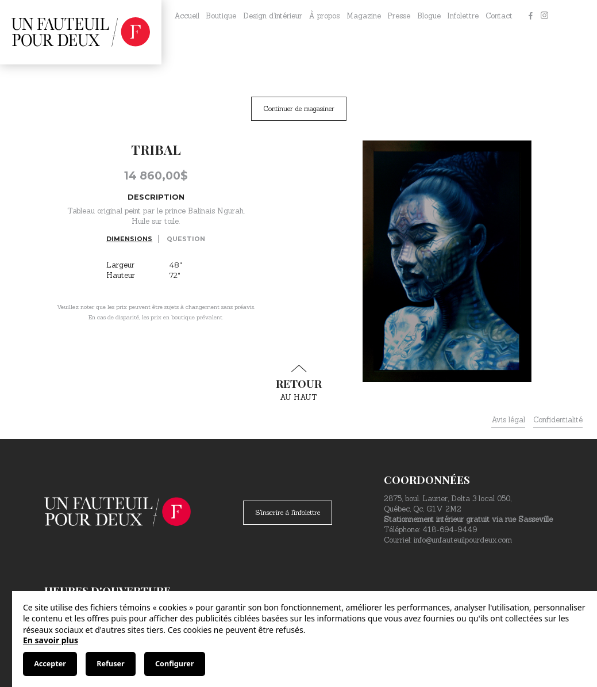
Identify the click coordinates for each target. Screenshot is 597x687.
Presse (398, 16)
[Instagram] (544, 16)
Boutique (221, 16)
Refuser (110, 664)
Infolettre (463, 16)
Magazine (363, 16)
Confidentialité (558, 420)
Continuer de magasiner (298, 108)
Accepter (50, 664)
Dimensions (129, 239)
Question (186, 239)
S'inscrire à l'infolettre (287, 512)
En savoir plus (50, 640)
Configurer (174, 664)
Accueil (186, 16)
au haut (299, 383)
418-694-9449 (449, 530)
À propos (324, 16)
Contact (499, 16)
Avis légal (508, 420)
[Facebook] (530, 16)
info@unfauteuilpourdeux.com (463, 540)
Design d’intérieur (272, 16)
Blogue (429, 16)
